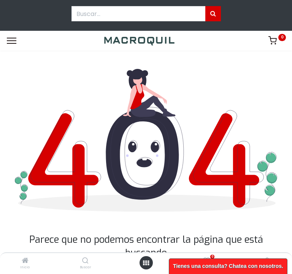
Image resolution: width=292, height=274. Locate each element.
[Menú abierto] (146, 263)
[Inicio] (25, 261)
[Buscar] (85, 261)
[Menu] (11, 40)
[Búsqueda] (213, 13)
